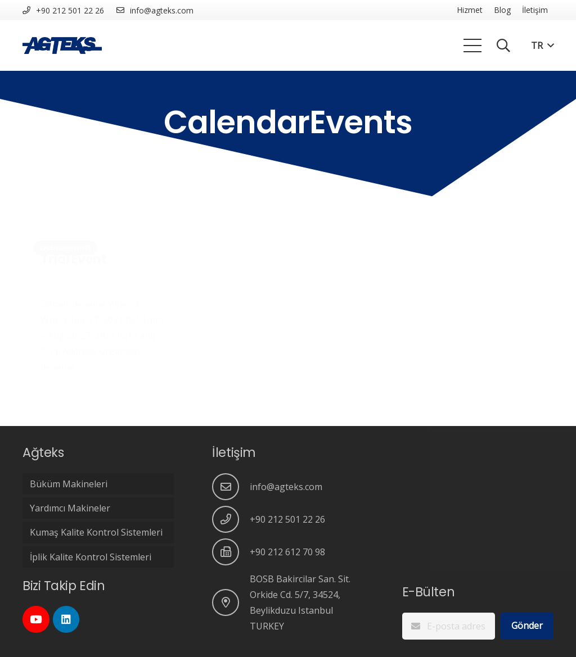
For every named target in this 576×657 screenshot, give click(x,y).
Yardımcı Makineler (70, 508)
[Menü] (472, 45)
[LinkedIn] (66, 619)
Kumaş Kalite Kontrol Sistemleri (96, 532)
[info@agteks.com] (231, 486)
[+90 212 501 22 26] (231, 519)
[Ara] (504, 45)
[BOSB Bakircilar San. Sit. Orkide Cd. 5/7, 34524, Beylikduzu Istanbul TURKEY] (231, 602)
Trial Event (73, 259)
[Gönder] (527, 626)
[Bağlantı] (62, 45)
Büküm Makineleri (68, 484)
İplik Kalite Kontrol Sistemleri (90, 557)
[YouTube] (36, 619)
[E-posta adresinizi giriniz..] (448, 626)
